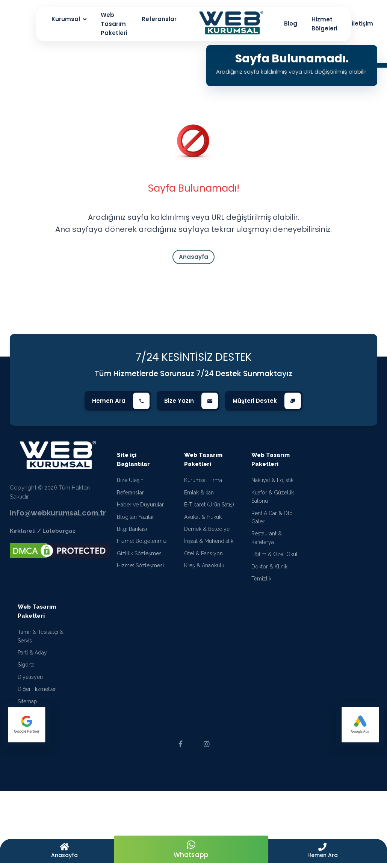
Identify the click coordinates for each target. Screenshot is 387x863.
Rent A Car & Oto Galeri (272, 517)
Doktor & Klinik (269, 567)
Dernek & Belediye (207, 529)
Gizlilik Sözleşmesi (140, 553)
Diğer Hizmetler (37, 689)
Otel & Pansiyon (203, 553)
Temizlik (261, 579)
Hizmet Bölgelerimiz (142, 541)
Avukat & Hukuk (203, 517)
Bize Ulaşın (130, 480)
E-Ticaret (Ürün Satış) (209, 505)
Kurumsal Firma (203, 480)
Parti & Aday (32, 653)
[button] (322, 851)
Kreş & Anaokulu (204, 565)
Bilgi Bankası (132, 529)
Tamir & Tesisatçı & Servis (40, 636)
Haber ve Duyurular (140, 505)
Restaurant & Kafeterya (266, 537)
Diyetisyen (30, 677)
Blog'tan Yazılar (135, 517)
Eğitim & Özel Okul (274, 554)
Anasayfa (193, 257)
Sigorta (26, 665)
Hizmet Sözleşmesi (140, 565)
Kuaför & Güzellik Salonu (272, 497)
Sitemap (27, 701)
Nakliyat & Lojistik (272, 480)
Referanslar (130, 493)
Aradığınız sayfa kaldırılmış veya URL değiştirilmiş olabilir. (291, 72)
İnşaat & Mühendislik (208, 541)
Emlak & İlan (199, 493)
